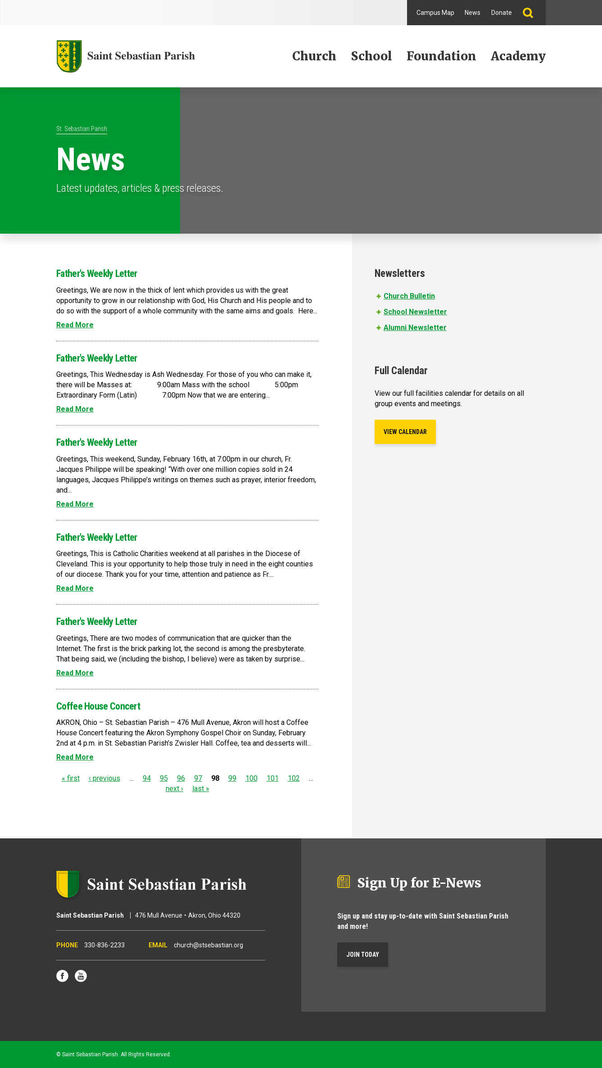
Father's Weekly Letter (96, 273)
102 (294, 778)
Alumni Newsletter (415, 327)
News (472, 12)
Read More (75, 325)
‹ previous (104, 778)
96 (181, 778)
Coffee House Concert (98, 706)
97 (198, 778)
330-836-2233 (104, 945)
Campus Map (435, 12)
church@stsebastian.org (208, 945)
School (371, 56)
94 (147, 778)
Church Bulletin (409, 296)
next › (174, 788)
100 (251, 778)
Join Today (362, 954)
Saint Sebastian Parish (160, 884)
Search (531, 12)
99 (232, 778)
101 (273, 778)
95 (164, 778)
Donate (501, 12)
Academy (518, 56)
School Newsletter (415, 312)
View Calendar (405, 431)
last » (200, 788)
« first (71, 778)
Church (314, 56)
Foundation (441, 56)
